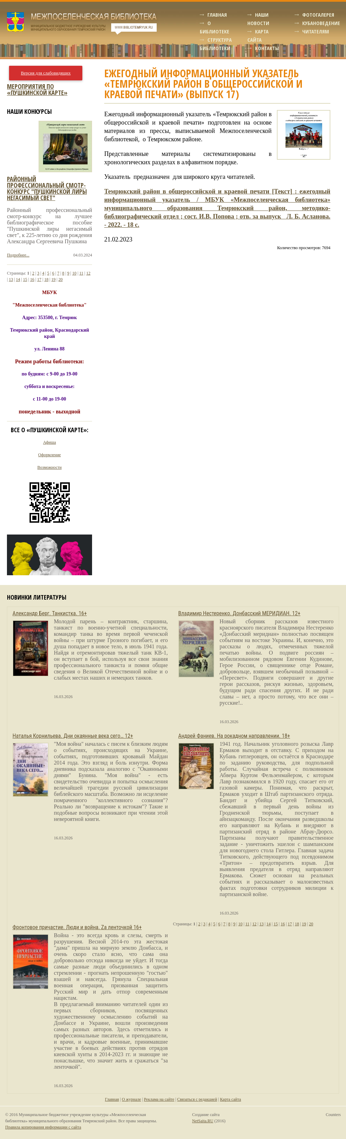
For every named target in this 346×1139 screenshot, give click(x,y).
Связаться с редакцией (197, 1099)
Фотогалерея (318, 14)
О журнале (131, 1099)
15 (25, 279)
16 (32, 279)
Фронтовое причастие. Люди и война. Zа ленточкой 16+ (77, 927)
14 (18, 279)
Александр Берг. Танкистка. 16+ (50, 613)
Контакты (267, 48)
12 (88, 273)
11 (81, 273)
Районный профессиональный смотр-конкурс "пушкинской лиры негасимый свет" (47, 188)
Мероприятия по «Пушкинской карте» (37, 89)
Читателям (315, 31)
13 (11, 279)
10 (74, 273)
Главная (217, 14)
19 (53, 279)
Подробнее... (18, 255)
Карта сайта (230, 1099)
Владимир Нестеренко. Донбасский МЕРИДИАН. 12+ (239, 613)
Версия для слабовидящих (46, 73)
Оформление (49, 454)
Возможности (50, 467)
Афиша (49, 442)
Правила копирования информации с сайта (43, 1127)
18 (46, 279)
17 (39, 279)
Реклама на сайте (159, 1099)
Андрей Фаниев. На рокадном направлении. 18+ (234, 736)
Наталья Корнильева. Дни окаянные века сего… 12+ (73, 736)
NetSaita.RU (202, 1120)
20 (60, 279)
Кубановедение (321, 22)
